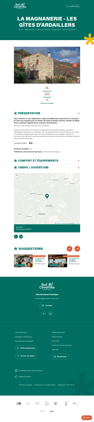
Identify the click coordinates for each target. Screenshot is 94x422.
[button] (47, 196)
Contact (47, 305)
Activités (55, 341)
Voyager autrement (23, 337)
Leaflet (57, 223)
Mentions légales (25, 385)
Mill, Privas (71, 385)
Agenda (55, 350)
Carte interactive (26, 348)
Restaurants (57, 337)
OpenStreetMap (65, 223)
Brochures (60, 357)
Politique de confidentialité (45, 385)
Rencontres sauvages (24, 341)
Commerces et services (62, 345)
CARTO (78, 223)
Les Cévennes (21, 332)
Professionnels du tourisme (28, 370)
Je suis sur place (73, 6)
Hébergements (58, 332)
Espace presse (23, 376)
